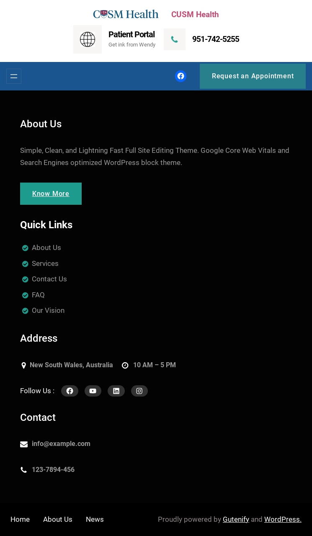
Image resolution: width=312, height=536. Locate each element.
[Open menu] (13, 76)
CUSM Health (195, 14)
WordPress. (283, 519)
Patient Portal (131, 34)
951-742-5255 (215, 39)
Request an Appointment (253, 76)
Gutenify (236, 519)
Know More (51, 194)
